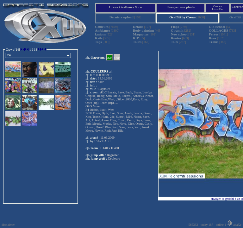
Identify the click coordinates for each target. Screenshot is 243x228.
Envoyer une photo (180, 7)
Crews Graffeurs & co (125, 7)
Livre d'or (217, 9)
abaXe (234, 224)
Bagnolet (113, 155)
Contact (217, 6)
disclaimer (8, 224)
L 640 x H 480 (109, 148)
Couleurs (114, 158)
